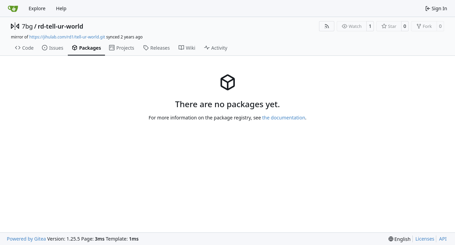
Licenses (425, 238)
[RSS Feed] (327, 26)
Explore (37, 8)
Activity (215, 48)
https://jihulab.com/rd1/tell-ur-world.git (67, 37)
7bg (27, 26)
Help (61, 8)
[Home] (12, 8)
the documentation (283, 117)
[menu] (400, 239)
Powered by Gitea (26, 238)
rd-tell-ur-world (61, 26)
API (442, 238)
